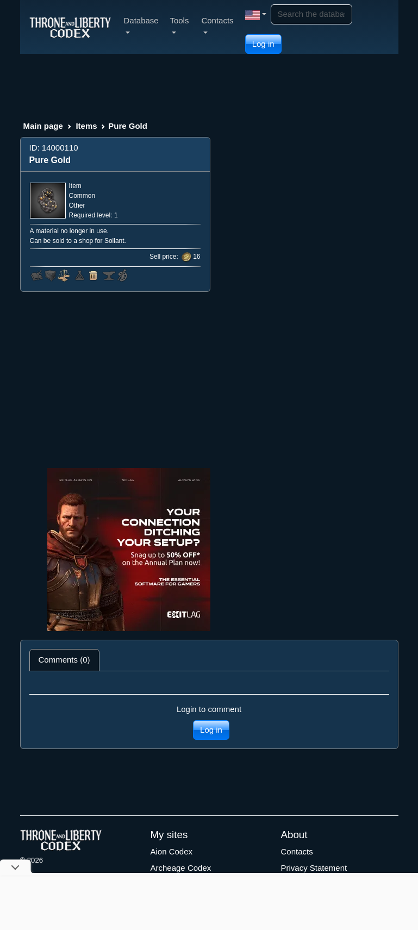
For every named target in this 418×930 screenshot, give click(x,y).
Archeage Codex (181, 867)
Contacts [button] (217, 25)
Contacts (297, 851)
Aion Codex (172, 851)
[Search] (311, 14)
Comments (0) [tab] (64, 659)
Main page (43, 125)
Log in (263, 43)
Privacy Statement (314, 867)
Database (141, 25)
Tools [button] (179, 25)
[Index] (70, 26)
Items (86, 125)
